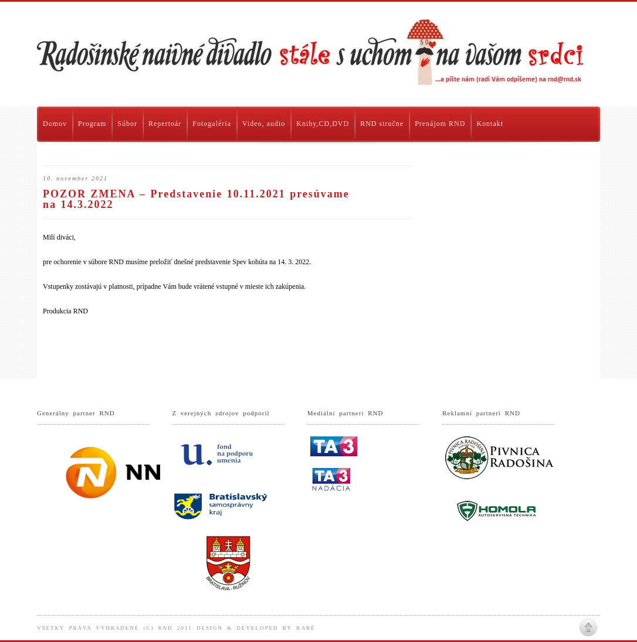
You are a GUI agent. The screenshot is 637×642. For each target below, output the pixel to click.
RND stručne (382, 123)
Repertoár (164, 123)
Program (92, 123)
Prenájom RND (440, 123)
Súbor (127, 123)
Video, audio (263, 123)
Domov (55, 123)
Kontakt (489, 123)
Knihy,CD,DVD (322, 123)
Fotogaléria (211, 123)
